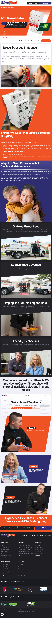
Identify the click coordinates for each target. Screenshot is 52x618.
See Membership (46, 41)
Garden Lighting (39, 553)
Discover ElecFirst (5, 547)
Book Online (45, 3)
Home (2, 545)
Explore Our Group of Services (8, 7)
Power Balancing (5, 571)
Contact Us (3, 557)
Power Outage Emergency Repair (25, 553)
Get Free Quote (8, 528)
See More (20, 555)
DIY (19, 573)
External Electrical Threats (24, 549)
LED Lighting (38, 545)
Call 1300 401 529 (33, 3)
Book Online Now (43, 528)
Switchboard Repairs (5, 567)
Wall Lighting (38, 551)
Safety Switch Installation (7, 569)
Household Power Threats (24, 551)
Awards (2, 553)
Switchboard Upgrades (6, 564)
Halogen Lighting (39, 547)
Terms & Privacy (22, 575)
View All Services (7, 38)
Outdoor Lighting (39, 549)
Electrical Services (5, 549)
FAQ (19, 571)
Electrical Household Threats (24, 545)
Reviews (20, 569)
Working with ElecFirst (6, 555)
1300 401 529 (21, 180)
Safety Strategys (4, 573)
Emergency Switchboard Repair (25, 547)
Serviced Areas (4, 551)
